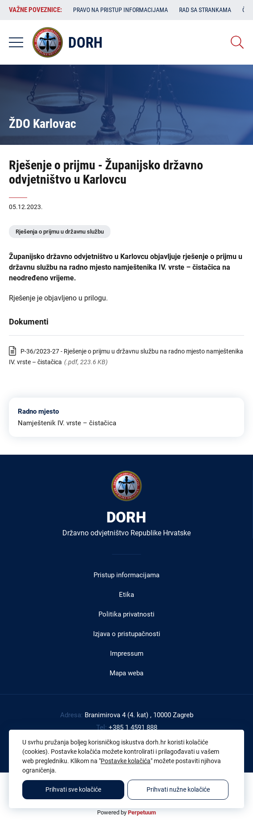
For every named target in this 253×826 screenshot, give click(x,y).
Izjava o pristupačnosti (126, 634)
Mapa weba (126, 673)
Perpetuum (142, 812)
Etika (126, 595)
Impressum (126, 653)
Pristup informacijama (126, 575)
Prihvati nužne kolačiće (178, 789)
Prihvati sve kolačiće (73, 789)
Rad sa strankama (205, 9)
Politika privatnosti (126, 614)
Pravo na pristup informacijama (120, 9)
